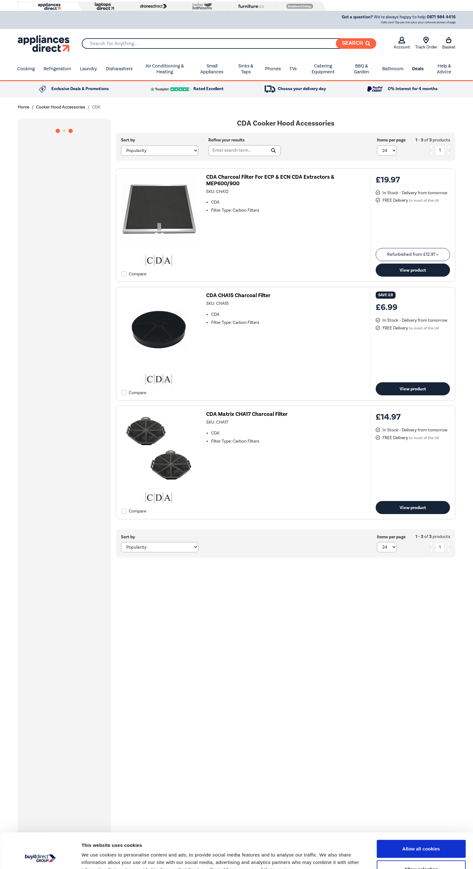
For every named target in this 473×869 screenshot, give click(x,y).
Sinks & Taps (245, 69)
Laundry (88, 68)
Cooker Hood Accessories (60, 107)
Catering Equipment (323, 69)
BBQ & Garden (361, 69)
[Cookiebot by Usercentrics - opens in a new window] (40, 857)
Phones (273, 68)
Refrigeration (57, 68)
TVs (293, 68)
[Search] (356, 43)
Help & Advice (444, 69)
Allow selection (421, 836)
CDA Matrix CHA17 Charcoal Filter (247, 414)
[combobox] (228, 43)
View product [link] (413, 270)
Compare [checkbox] (137, 274)
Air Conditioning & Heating (165, 69)
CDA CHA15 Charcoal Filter (238, 295)
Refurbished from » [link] (412, 254)
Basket (449, 43)
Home (23, 107)
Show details (326, 856)
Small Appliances (211, 69)
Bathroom (392, 68)
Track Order (426, 43)
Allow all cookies (421, 815)
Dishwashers (119, 68)
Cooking (26, 68)
